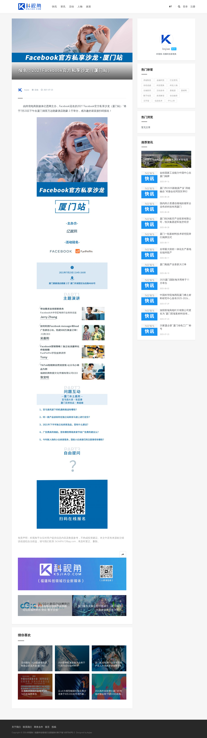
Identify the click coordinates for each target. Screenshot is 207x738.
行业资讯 (174, 80)
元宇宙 (146, 101)
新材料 (184, 90)
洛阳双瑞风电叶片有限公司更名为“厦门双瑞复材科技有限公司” (175, 313)
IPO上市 (171, 101)
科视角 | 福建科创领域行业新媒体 (41, 732)
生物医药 (147, 90)
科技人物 (174, 85)
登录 (185, 6)
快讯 (54, 6)
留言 (47, 726)
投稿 (54, 726)
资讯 (63, 6)
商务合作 (38, 726)
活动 (71, 6)
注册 (192, 6)
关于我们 (16, 726)
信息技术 (158, 101)
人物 (80, 6)
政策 (88, 6)
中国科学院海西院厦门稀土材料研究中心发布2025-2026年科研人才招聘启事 (175, 298)
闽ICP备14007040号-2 (65, 732)
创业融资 (174, 95)
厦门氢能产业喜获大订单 (173, 264)
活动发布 (160, 90)
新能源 (173, 90)
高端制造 (147, 80)
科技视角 (160, 85)
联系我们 (27, 726)
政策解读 (160, 95)
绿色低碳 (147, 85)
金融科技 (160, 80)
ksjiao (26, 90)
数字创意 (147, 95)
